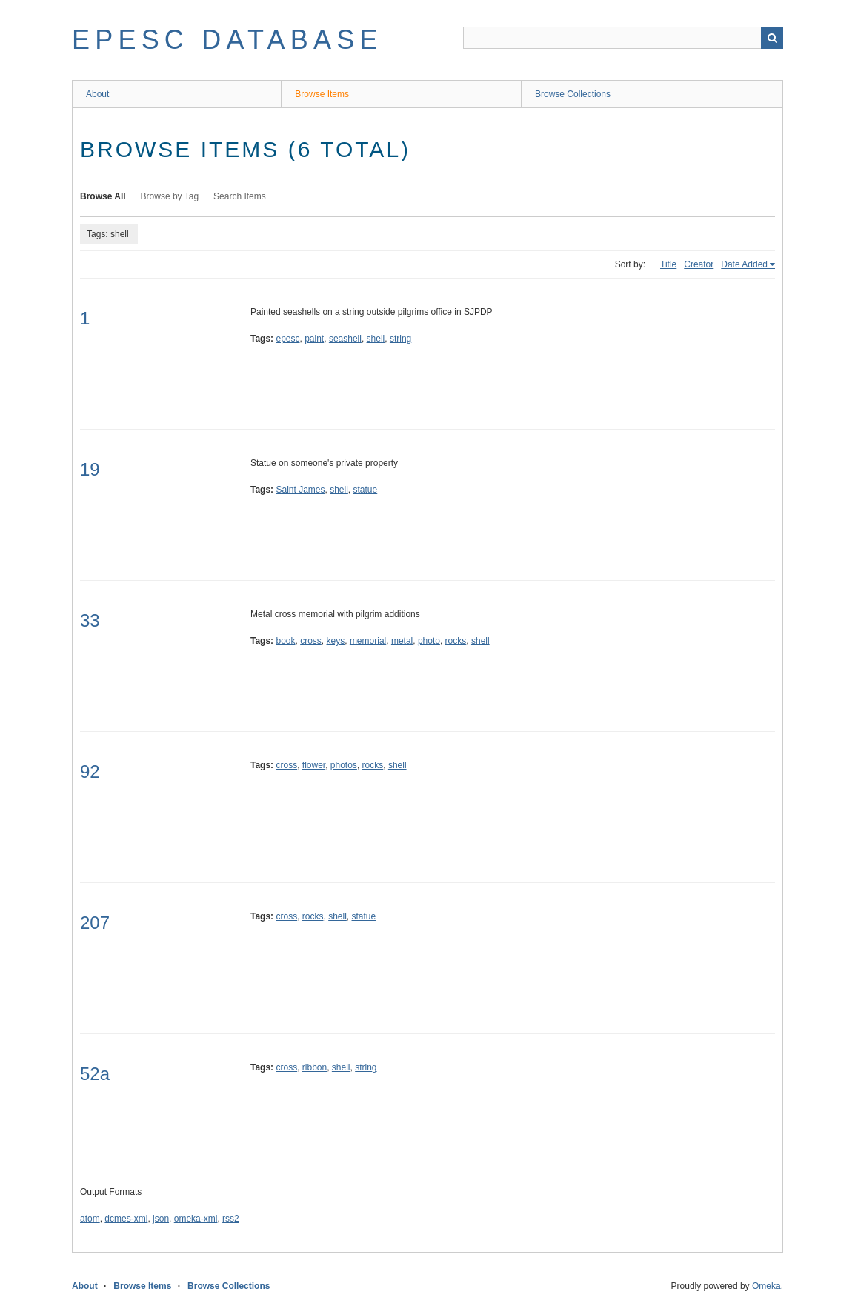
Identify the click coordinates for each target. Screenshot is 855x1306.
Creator (698, 264)
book (285, 641)
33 (90, 620)
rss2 (230, 1218)
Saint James (300, 489)
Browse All (103, 196)
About (97, 94)
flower (313, 765)
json (161, 1218)
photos (343, 765)
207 (95, 923)
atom (90, 1218)
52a (95, 1074)
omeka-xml (196, 1218)
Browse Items (322, 94)
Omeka (766, 1286)
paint (314, 338)
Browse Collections (573, 94)
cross (311, 641)
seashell (345, 338)
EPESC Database (227, 39)
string (400, 338)
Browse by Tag (170, 196)
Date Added (744, 264)
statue (365, 489)
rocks (456, 641)
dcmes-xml (125, 1218)
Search (772, 38)
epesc (287, 338)
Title (668, 264)
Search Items (239, 196)
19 (90, 469)
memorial (368, 641)
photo (429, 641)
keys (336, 641)
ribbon (314, 1067)
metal (402, 641)
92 (90, 772)
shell (376, 338)
